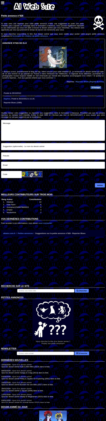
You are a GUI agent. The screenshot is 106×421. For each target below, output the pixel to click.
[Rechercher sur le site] (45, 290)
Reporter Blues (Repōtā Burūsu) (90, 82)
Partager (96, 87)
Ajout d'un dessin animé (22, 365)
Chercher (82, 291)
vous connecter (45, 223)
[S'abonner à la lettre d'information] (45, 353)
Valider (100, 185)
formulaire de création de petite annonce (30, 36)
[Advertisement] (53, 263)
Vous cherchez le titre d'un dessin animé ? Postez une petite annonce (53, 321)
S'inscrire (81, 353)
